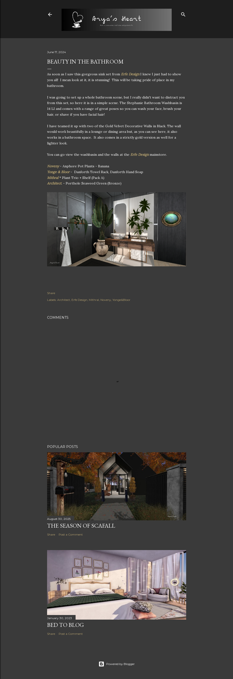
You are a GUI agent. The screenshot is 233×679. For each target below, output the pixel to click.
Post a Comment (71, 534)
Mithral (53, 178)
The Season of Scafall (81, 525)
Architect (54, 183)
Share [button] (51, 293)
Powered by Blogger (117, 664)
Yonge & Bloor (58, 172)
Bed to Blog (65, 625)
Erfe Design (130, 74)
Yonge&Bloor (121, 300)
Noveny (53, 166)
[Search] (183, 13)
